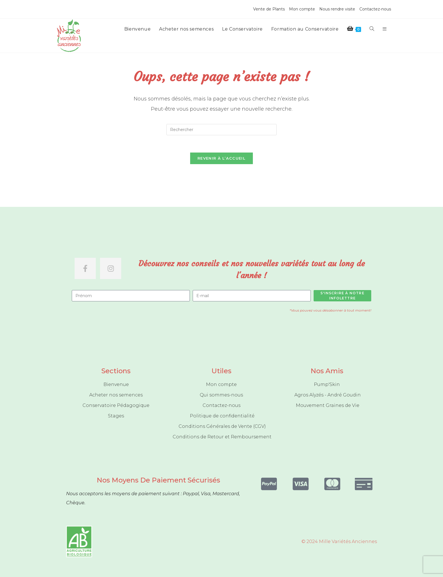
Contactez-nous (375, 9)
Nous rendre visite (337, 9)
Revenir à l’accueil (221, 158)
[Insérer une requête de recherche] (221, 129)
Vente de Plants (269, 9)
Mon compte (302, 9)
